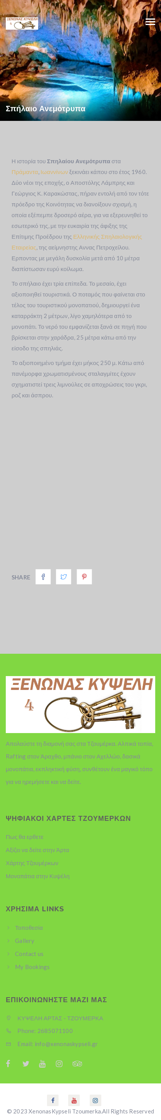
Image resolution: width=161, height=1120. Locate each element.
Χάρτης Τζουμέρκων (32, 862)
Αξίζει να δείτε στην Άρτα (37, 849)
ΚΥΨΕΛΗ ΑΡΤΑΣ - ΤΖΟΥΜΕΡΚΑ (54, 1018)
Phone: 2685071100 (39, 1030)
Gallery (24, 940)
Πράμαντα (25, 171)
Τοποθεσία (29, 927)
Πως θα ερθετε (25, 836)
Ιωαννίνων (54, 171)
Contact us (29, 953)
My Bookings (32, 966)
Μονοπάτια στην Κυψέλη (38, 875)
